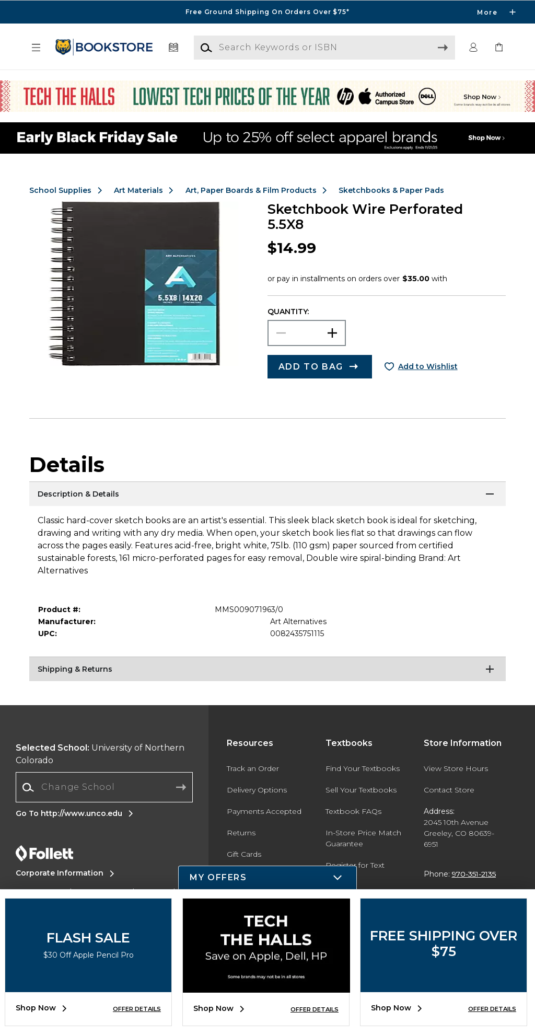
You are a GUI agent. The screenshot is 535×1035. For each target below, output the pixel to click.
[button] (36, 47)
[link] (499, 47)
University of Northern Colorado (100, 754)
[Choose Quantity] (306, 333)
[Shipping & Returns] (267, 669)
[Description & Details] (267, 494)
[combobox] (104, 787)
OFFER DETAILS (137, 1009)
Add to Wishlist (428, 366)
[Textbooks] (174, 47)
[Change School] (104, 787)
